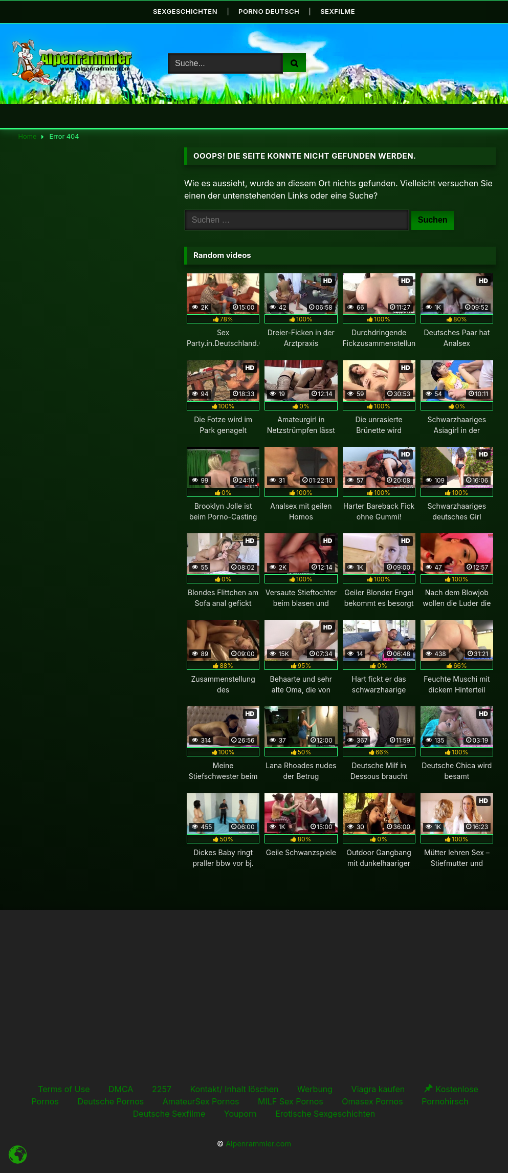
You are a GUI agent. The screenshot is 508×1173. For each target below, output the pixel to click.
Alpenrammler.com (258, 1143)
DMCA (120, 1088)
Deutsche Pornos (110, 1101)
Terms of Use (64, 1088)
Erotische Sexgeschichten (325, 1113)
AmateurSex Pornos (201, 1101)
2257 (161, 1088)
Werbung (315, 1088)
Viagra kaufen (378, 1088)
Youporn (240, 1113)
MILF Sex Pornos (290, 1101)
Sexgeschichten (184, 11)
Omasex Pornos (372, 1101)
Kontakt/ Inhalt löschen (234, 1088)
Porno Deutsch (269, 11)
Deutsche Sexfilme (169, 1113)
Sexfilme (338, 11)
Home (27, 136)
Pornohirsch (445, 1101)
